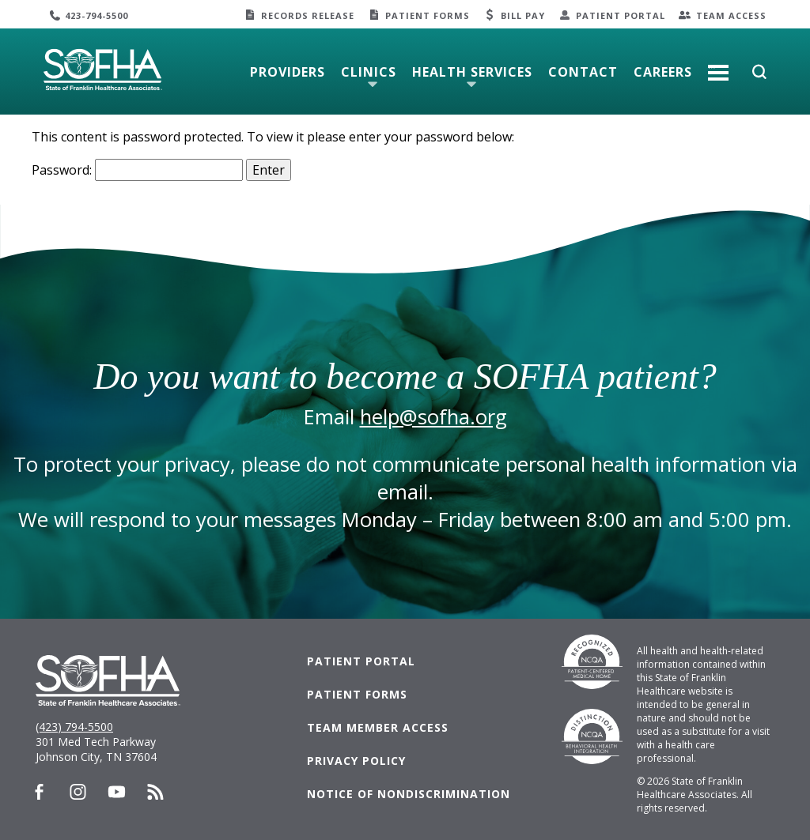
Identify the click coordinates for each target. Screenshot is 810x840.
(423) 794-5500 (74, 726)
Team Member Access (378, 727)
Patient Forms (427, 15)
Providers (287, 72)
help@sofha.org (433, 417)
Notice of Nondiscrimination (408, 793)
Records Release (307, 15)
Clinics (368, 72)
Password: (137, 170)
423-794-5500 (96, 15)
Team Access (731, 15)
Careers (663, 72)
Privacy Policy (356, 760)
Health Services (472, 72)
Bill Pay (523, 15)
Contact (583, 72)
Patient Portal (620, 15)
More (718, 66)
